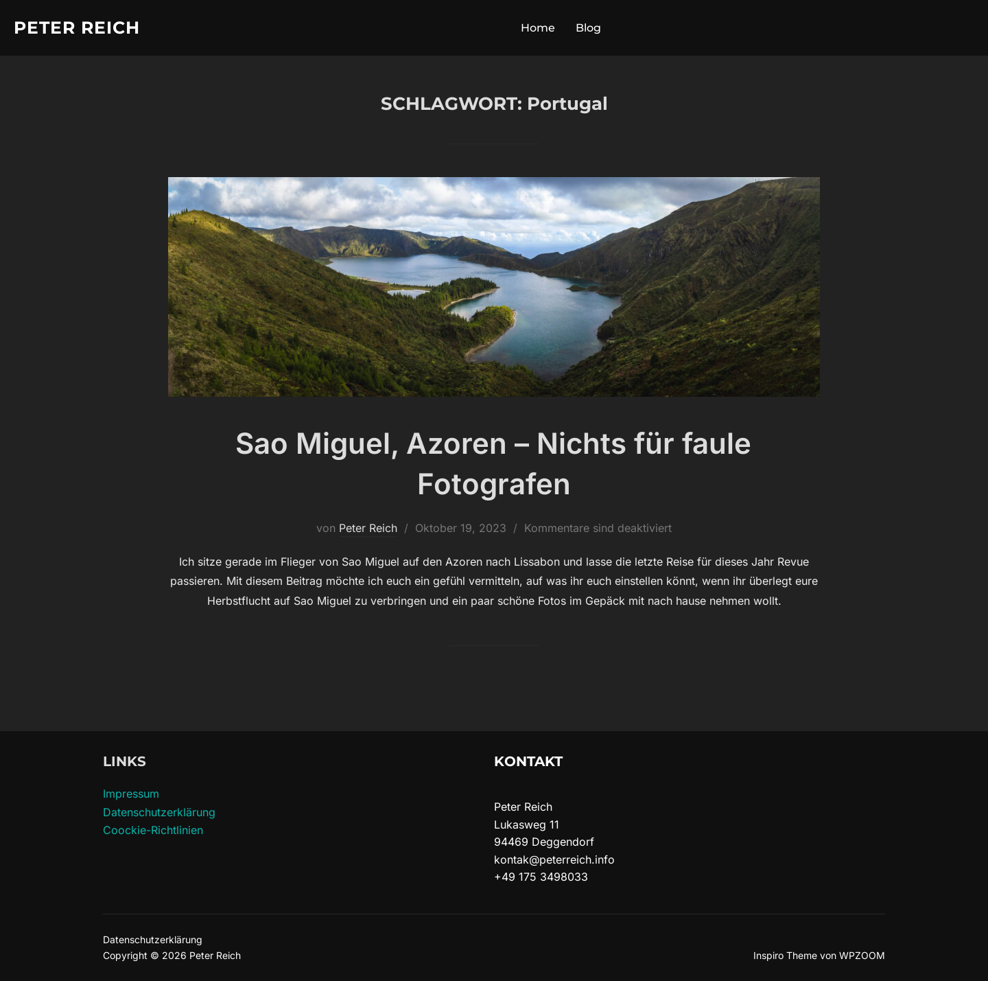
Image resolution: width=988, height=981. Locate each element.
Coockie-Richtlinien (153, 830)
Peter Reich (77, 27)
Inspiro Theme (785, 955)
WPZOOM (862, 955)
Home (538, 27)
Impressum (131, 793)
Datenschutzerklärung (159, 812)
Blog (588, 27)
